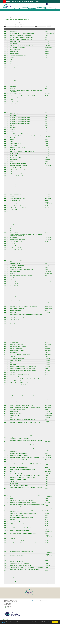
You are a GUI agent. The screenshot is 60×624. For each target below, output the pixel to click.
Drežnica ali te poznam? (14, 581)
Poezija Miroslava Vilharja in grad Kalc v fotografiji (19, 374)
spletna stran (47, 159)
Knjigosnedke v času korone (15, 336)
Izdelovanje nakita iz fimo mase (16, 255)
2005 (5, 560)
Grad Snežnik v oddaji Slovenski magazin (18, 403)
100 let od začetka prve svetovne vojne (17, 431)
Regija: (5, 24)
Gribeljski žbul (12, 519)
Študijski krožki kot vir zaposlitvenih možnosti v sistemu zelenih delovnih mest (25, 422)
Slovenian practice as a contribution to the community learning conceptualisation (25, 448)
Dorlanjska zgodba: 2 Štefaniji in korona (17, 239)
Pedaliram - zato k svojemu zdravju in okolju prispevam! (20, 215)
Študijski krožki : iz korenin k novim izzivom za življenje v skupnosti (23, 502)
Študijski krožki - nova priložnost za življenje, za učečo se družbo (22, 419)
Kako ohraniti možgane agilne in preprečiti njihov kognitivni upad (22, 39)
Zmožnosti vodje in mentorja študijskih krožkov (19, 459)
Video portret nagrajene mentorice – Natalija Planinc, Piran (21, 527)
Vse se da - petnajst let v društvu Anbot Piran (18, 401)
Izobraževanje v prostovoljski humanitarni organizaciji (20, 521)
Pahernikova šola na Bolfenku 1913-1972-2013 (19, 479)
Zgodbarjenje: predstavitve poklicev (16, 228)
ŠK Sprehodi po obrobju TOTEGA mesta (17, 147)
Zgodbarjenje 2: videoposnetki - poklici (17, 169)
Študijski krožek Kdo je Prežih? (16, 181)
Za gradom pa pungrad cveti (15, 247)
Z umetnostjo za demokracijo (15, 557)
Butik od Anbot (12, 273)
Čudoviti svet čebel (13, 243)
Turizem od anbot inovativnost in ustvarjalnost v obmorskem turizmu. (23, 533)
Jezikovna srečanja (13, 145)
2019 (5, 340)
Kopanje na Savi (13, 67)
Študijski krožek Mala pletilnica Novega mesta (19, 165)
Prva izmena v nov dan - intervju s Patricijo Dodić (19, 327)
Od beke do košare (13, 237)
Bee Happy (12, 59)
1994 (5, 581)
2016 (5, 417)
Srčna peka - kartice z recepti (15, 63)
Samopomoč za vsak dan (15, 65)
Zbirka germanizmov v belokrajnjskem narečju (19, 485)
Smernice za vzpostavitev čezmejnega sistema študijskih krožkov (22, 469)
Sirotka (11, 546)
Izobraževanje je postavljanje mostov (17, 265)
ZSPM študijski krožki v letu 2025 (16, 82)
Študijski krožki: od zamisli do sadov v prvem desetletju (20, 565)
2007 (5, 540)
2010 (5, 523)
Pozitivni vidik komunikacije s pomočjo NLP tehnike (20, 117)
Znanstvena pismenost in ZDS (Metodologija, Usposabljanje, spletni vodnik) (24, 378)
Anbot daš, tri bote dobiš (14, 493)
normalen (19, 1)
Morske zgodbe (13, 224)
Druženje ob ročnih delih (14, 415)
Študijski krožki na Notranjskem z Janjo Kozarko (19, 300)
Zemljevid (48, 10)
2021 (5, 196)
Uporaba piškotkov (5, 619)
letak (46, 37)
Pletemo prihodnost (13, 31)
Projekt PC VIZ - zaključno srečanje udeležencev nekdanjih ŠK (22, 151)
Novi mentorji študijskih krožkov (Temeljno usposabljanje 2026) (22, 33)
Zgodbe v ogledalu (13, 291)
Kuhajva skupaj (13, 80)
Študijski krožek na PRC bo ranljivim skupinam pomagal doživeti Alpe (23, 306)
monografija (47, 61)
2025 (5, 35)
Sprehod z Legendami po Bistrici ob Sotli (17, 173)
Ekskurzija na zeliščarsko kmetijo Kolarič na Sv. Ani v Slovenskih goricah (24, 219)
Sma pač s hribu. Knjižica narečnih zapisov (18, 175)
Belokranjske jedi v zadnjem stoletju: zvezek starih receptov (21, 517)
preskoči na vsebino (28, 1)
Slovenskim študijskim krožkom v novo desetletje (19, 563)
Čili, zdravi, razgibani (14, 352)
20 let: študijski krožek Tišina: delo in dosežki (18, 453)
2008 (5, 536)
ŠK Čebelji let (12, 149)
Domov (5, 10)
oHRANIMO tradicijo (14, 84)
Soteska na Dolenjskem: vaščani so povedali (18, 380)
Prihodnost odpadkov (14, 76)
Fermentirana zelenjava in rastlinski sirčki (18, 55)
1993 (5, 583)
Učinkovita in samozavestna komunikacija (18, 78)
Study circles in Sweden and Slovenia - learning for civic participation (23, 542)
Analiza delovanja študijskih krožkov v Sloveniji (19, 574)
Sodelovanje (18, 10)
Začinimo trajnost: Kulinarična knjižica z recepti (19, 133)
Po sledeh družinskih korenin (15, 103)
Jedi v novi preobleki (14, 97)
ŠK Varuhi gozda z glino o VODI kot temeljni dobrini (20, 382)
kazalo (37, 1)
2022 (5, 163)
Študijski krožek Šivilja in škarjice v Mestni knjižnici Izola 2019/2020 (23, 325)
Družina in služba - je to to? (15, 332)
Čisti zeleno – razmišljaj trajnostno (16, 101)
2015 (5, 431)
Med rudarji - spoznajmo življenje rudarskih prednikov (20, 354)
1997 (5, 574)
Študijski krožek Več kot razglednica (17, 179)
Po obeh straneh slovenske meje (16, 99)
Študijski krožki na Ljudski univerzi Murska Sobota (19, 530)
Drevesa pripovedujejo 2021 (15, 263)
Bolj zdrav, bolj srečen (14, 253)
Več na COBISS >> (35, 17)
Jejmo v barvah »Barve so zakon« (16, 251)
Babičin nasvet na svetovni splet (16, 348)
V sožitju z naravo (13, 86)
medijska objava (48, 273)
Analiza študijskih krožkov (15, 508)
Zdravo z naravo (13, 127)
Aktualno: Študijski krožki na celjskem (17, 376)
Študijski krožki (12, 498)
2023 (5, 147)
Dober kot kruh (12, 356)
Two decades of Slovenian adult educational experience (20, 467)
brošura (46, 31)
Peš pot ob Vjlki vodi (14, 159)
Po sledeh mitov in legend (15, 49)
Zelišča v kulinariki (13, 364)
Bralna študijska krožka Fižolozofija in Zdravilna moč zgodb (21, 35)
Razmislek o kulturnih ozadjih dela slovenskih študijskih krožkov (22, 500)
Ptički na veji (12, 61)
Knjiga (11, 362)
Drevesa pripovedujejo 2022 (15, 188)
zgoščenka (47, 450)
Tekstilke (11, 141)
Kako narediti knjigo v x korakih (16, 267)
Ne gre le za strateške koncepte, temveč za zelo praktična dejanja (22, 368)
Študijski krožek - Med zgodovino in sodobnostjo (19, 455)
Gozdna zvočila (13, 302)
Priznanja (25, 10)
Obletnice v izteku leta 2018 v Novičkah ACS (18, 384)
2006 (5, 544)
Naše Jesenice (12, 196)
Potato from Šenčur (13, 538)
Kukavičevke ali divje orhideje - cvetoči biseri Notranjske (21, 293)
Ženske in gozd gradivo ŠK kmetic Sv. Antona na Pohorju (21, 424)
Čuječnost (11, 57)
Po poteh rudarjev (13, 71)
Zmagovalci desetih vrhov (15, 271)
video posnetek (48, 45)
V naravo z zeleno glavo (14, 53)
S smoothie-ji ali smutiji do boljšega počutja (18, 249)
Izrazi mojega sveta (13, 388)
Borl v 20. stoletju (13, 312)
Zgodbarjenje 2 (12, 171)
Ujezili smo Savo (13, 115)
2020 (5, 269)
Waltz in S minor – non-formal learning (17, 540)
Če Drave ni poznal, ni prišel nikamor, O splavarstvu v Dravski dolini (23, 513)
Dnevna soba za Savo (14, 342)
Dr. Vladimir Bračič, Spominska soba (17, 358)
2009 (5, 525)
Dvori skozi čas (13, 279)
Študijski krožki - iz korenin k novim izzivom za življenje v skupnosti (23, 370)
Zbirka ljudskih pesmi (14, 483)
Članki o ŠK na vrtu (13, 340)
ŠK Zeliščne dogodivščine (15, 153)
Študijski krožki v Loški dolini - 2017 (17, 413)
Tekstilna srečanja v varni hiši (15, 143)
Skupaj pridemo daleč (14, 232)
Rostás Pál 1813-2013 (14, 481)
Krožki (42, 10)
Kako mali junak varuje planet (15, 93)
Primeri (37, 10)
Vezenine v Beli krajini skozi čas (16, 473)
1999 (5, 572)
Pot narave (12, 287)
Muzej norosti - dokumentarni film (16, 344)
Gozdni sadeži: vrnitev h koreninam (16, 515)
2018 (5, 372)
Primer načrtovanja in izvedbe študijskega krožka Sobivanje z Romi (23, 536)
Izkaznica (10, 10)
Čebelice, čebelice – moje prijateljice (17, 308)
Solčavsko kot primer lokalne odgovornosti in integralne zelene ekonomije (24, 446)
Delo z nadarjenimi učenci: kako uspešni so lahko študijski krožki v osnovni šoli (25, 475)
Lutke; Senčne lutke (13, 209)
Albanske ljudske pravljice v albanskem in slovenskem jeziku (21, 275)
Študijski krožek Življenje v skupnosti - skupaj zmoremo (20, 317)
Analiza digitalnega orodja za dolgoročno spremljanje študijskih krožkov (23, 95)
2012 (5, 495)
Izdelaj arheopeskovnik (14, 213)
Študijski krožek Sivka (14, 411)
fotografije (47, 41)
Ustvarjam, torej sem (14, 51)
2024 (5, 97)
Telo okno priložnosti (14, 285)
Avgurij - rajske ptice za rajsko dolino (17, 205)
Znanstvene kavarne (14, 334)
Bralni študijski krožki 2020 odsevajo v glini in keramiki (20, 304)
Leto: (16, 24)
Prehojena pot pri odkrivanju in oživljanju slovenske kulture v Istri (22, 477)
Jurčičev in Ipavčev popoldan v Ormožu (17, 198)
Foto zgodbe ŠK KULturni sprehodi (16, 298)
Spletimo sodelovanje (14, 107)
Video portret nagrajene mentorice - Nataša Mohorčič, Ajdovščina (22, 435)
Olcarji (11, 461)
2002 (5, 567)
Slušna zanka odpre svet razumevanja (17, 47)
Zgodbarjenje (12, 230)
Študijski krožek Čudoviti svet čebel (16, 241)
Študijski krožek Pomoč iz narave (16, 226)
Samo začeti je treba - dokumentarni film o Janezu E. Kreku (21, 405)
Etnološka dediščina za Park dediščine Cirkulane (19, 207)
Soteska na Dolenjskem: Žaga (15, 360)
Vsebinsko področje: (39, 24)
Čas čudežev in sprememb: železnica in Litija (18, 69)
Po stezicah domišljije (14, 43)
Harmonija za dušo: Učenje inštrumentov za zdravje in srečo (21, 37)
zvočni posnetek (48, 47)
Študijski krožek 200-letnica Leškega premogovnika (20, 319)
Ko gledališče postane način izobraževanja (18, 523)
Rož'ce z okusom (13, 525)
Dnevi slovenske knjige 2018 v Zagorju (17, 409)
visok (13, 1)
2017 (5, 411)
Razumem (55, 621)
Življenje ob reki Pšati (14, 321)
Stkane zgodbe (12, 471)
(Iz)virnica (11, 161)
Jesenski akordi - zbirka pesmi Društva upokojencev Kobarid (21, 544)
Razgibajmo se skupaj (14, 211)
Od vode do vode (13, 277)
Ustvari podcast (13, 281)
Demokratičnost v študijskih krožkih (16, 555)
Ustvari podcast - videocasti (15, 283)
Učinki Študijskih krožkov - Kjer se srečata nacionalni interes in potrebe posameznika (26, 567)
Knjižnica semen (13, 190)
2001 (5, 570)
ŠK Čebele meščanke (14, 155)
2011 (5, 521)
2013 (5, 471)
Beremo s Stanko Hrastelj (15, 41)
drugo (46, 78)
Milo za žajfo (12, 386)
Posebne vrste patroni (14, 548)
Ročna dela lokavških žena (15, 399)
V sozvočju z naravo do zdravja (16, 157)
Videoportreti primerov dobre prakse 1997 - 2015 (19, 433)
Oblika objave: (23, 24)
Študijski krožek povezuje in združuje (17, 350)
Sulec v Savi (12, 125)
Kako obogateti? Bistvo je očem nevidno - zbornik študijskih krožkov (23, 366)
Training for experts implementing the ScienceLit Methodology (22, 395)
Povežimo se (12, 88)
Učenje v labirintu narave (14, 323)
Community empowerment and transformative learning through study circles (24, 444)
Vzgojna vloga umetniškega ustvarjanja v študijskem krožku (21, 551)
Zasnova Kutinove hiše (14, 338)
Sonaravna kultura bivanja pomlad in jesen (18, 346)
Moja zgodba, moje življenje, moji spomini (18, 163)
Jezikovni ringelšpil (13, 245)
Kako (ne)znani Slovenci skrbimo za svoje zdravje (19, 217)
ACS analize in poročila (49, 33)
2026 (5, 31)
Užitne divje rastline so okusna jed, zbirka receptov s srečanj (21, 289)
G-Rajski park (12, 372)
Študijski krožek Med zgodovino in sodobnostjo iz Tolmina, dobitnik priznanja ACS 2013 (27, 457)
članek (46, 82)
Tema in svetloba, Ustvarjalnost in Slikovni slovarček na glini (21, 269)
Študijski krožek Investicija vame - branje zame (19, 177)
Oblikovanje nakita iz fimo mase (16, 194)
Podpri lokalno (12, 129)
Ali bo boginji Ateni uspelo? (15, 192)
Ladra (11, 417)
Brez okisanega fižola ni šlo (15, 200)
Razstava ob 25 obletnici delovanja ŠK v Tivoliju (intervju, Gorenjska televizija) (25, 407)
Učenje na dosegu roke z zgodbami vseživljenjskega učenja (21, 45)
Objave (32, 10)
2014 (5, 455)
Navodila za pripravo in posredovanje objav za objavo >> (16, 19)
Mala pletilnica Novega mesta (15, 167)
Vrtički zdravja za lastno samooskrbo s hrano (18, 105)
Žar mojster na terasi (14, 139)
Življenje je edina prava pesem (16, 310)
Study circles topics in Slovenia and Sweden (18, 572)
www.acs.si (6, 607)
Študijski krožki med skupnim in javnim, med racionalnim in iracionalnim (24, 397)
